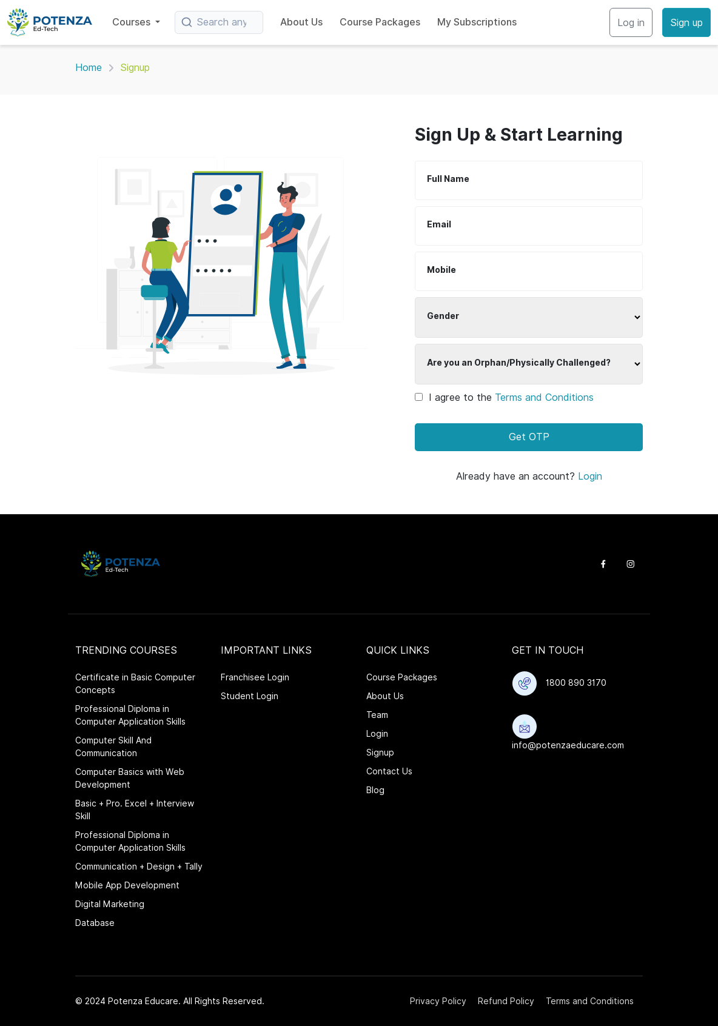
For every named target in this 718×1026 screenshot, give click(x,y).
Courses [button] (132, 22)
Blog (375, 790)
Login (590, 476)
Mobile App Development (127, 885)
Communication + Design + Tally (139, 866)
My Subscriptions (477, 22)
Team (377, 715)
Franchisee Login (255, 677)
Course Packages (380, 22)
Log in (631, 23)
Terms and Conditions (544, 397)
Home (88, 67)
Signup (380, 752)
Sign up (686, 23)
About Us (301, 22)
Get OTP (529, 437)
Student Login (249, 696)
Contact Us (389, 771)
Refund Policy (506, 1001)
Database (95, 923)
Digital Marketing (109, 904)
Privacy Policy (438, 1001)
